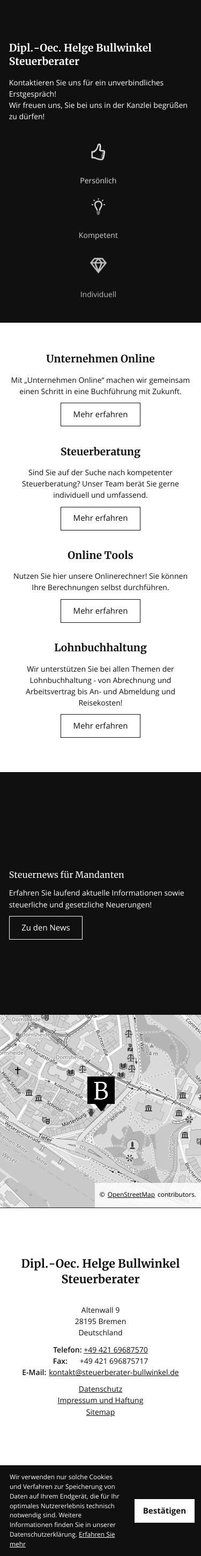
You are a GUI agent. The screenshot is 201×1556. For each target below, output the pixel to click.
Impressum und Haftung (101, 1400)
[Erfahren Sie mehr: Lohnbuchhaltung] (100, 726)
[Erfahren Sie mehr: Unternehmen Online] (100, 414)
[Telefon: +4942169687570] (116, 1350)
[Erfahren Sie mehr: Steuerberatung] (100, 518)
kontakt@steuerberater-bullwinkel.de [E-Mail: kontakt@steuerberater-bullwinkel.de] (113, 1373)
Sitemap (100, 1412)
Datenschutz (101, 1389)
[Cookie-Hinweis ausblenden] (164, 1511)
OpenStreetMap (131, 1194)
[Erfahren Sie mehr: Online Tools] (100, 611)
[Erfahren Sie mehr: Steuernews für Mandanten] (46, 928)
